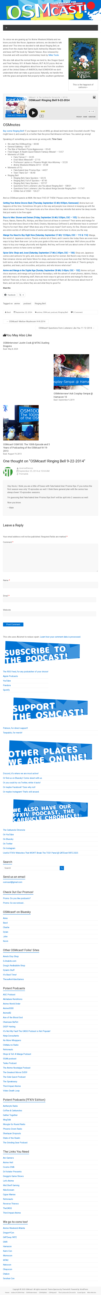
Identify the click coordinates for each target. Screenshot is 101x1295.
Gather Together (10, 1115)
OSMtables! (43, 1292)
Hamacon (7, 1246)
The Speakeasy (10, 1081)
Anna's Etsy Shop (11, 956)
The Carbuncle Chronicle (14, 830)
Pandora (7, 685)
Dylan (5, 932)
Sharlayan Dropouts (12, 1133)
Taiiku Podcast (10, 1063)
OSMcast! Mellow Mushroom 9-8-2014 (25, 321)
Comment (8, 542)
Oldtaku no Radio (11, 1045)
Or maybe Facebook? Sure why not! (19, 787)
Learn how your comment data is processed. (60, 637)
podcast (27, 303)
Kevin (5, 941)
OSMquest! (53, 1292)
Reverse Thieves (11, 1203)
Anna (5, 918)
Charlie (6, 927)
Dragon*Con (8, 1232)
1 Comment (78, 312)
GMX (5, 1242)
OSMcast (46, 312)
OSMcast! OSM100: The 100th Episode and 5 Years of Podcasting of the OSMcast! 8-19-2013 (26, 447)
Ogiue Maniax (9, 1194)
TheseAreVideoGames (13, 979)
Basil (9, 312)
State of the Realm (11, 1138)
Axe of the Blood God (13, 1017)
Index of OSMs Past (17, 1292)
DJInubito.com (9, 961)
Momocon (7, 1255)
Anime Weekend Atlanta (14, 1228)
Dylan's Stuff (9, 970)
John (5, 936)
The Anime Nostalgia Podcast (16, 1068)
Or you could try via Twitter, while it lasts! (22, 782)
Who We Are (91, 1292)
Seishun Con (8, 1278)
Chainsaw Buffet (10, 1022)
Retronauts (8, 1049)
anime (17, 303)
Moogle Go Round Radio (14, 1124)
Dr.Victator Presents (12, 1171)
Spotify (6, 690)
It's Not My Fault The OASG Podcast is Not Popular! (26, 1031)
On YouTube (8, 834)
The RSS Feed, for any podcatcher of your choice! (25, 671)
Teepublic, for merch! (12, 732)
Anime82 (7, 1013)
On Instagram (9, 848)
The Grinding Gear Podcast (15, 1142)
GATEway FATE (10, 1237)
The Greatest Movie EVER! (15, 1072)
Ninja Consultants (11, 1036)
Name (6, 580)
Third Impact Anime (12, 1086)
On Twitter (7, 843)
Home (7, 1292)
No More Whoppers (12, 1040)
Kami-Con (7, 1251)
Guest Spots (81, 1292)
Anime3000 (8, 1008)
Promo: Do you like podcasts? (17, 898)
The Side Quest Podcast (14, 1077)
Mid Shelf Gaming (11, 1185)
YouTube (7, 681)
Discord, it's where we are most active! (21, 773)
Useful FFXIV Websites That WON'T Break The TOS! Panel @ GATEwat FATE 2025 (40, 853)
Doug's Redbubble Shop (14, 965)
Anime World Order (11, 1004)
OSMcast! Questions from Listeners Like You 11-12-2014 (67, 328)
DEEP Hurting (9, 1026)
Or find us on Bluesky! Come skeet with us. (22, 778)
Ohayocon (7, 1269)
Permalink (23, 474)
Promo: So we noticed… (14, 903)
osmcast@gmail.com (12, 882)
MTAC (6, 1260)
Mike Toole (54, 55)
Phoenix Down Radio (12, 1129)
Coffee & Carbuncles (12, 1110)
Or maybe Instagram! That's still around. (21, 792)
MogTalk (7, 1119)
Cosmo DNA (8, 1167)
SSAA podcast (9, 1058)
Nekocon (7, 1264)
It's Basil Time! (10, 974)
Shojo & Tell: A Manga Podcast (17, 1054)
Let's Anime (8, 1181)
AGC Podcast (9, 994)
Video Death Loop (11, 1090)
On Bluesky (8, 839)
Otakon (6, 1274)
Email (6, 596)
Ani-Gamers (8, 1158)
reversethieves (26, 468)
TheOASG (7, 1208)
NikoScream (8, 1190)
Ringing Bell (40, 303)
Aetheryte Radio (10, 1106)
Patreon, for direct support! (15, 728)
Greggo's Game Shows (13, 1176)
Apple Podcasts (10, 676)
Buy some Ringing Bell (13, 131)
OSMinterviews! (31, 1292)
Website (7, 610)
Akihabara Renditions (12, 999)
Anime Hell (8, 1162)
